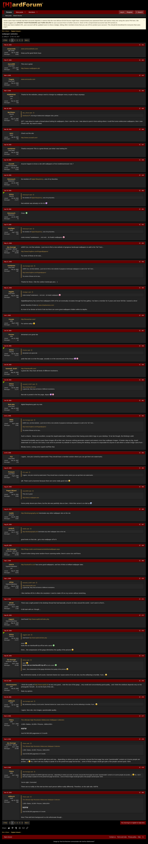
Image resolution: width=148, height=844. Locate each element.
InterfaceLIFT (26, 115)
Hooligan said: (27, 292)
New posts (19, 12)
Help (139, 837)
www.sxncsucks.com (28, 79)
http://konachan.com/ (28, 319)
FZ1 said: (25, 472)
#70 (143, 578)
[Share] (139, 45)
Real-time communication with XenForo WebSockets (80, 841)
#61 (143, 400)
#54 (143, 261)
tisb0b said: (26, 529)
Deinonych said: (27, 195)
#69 (143, 560)
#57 (143, 330)
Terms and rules (122, 837)
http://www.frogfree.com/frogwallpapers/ (34, 251)
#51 (143, 209)
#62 (143, 416)
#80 (143, 792)
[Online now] (3, 192)
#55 (143, 288)
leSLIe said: (26, 660)
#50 (143, 190)
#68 (143, 545)
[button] (25, 12)
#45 (143, 108)
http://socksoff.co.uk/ (28, 564)
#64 (143, 468)
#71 (143, 599)
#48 (143, 160)
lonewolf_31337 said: (29, 384)
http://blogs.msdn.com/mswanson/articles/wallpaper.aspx (40, 549)
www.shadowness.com (46, 305)
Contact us (112, 837)
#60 (143, 380)
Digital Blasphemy (37, 179)
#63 (143, 453)
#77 (143, 716)
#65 (143, 487)
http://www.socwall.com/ (29, 137)
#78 (143, 739)
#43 (143, 75)
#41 (143, 45)
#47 (143, 144)
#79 (143, 767)
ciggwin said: (26, 635)
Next (26, 40)
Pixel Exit (62, 841)
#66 (143, 509)
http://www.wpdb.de (41, 684)
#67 (143, 524)
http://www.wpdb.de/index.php (39, 619)
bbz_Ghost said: (27, 113)
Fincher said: (26, 350)
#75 (143, 680)
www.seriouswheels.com (29, 49)
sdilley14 (6, 36)
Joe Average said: (28, 266)
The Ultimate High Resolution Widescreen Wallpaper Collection (42, 720)
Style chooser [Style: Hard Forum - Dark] (8, 837)
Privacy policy (132, 837)
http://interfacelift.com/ (28, 368)
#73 (143, 630)
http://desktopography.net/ (30, 513)
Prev (5, 40)
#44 (143, 90)
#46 (143, 129)
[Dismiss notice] (144, 20)
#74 (143, 655)
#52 (143, 224)
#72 (143, 615)
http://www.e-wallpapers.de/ (30, 68)
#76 (143, 697)
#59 (143, 364)
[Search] (139, 12)
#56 (143, 315)
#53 (143, 243)
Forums (9, 12)
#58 (143, 346)
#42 (143, 60)
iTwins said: (26, 743)
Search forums (17, 15)
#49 (143, 175)
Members (32, 12)
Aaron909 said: (27, 491)
